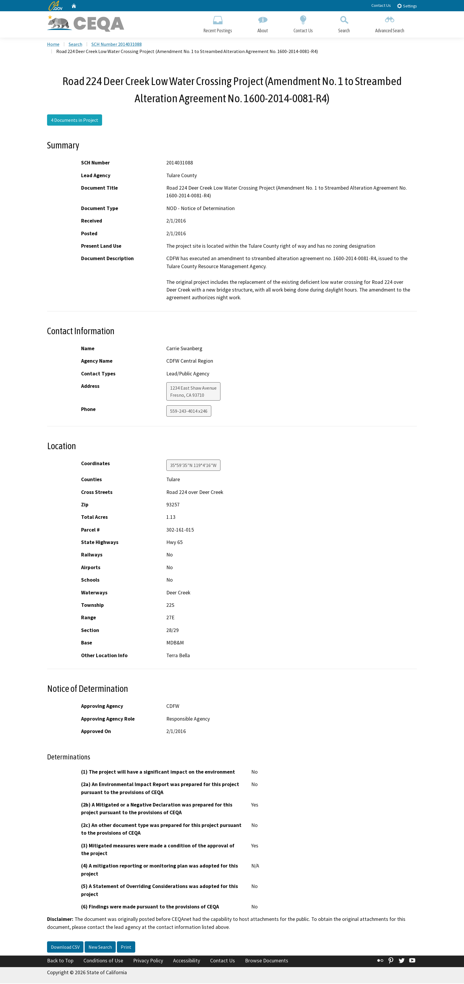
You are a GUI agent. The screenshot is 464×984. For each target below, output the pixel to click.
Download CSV (65, 948)
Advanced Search (389, 23)
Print (126, 948)
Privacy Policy (148, 961)
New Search (100, 948)
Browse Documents (266, 961)
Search (344, 23)
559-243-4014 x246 (188, 412)
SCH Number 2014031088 (116, 45)
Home (53, 45)
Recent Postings (217, 23)
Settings (407, 6)
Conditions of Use (103, 961)
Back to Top (60, 961)
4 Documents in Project (74, 121)
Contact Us (381, 5)
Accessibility (186, 961)
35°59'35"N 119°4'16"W (193, 466)
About (262, 23)
